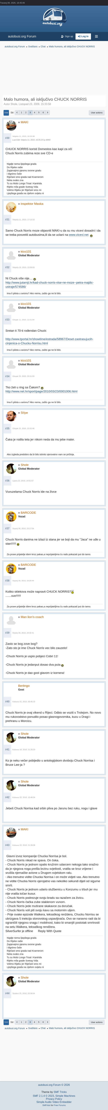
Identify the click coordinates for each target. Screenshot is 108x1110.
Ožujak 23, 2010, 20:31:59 (23, 376)
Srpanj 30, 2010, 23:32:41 (23, 633)
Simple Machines (65, 1095)
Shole (25, 465)
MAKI (24, 122)
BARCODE (28, 512)
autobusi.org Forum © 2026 (54, 1085)
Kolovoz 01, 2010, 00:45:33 (24, 702)
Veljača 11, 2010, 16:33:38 (24, 136)
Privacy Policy (54, 1099)
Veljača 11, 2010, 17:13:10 (24, 220)
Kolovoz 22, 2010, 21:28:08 (24, 845)
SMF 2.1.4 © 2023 (43, 1095)
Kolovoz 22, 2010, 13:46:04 (24, 797)
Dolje (6, 113)
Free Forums (60, 1105)
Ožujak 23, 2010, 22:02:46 (23, 428)
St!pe (24, 412)
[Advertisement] (54, 72)
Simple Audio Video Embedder (54, 1102)
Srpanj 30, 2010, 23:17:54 (23, 528)
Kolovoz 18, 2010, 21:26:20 (24, 750)
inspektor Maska (32, 203)
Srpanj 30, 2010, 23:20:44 (23, 581)
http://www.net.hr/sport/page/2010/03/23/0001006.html (41, 391)
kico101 (26, 251)
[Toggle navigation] (96, 36)
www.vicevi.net (79, 234)
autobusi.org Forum (22, 36)
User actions (96, 112)
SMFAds (46, 1105)
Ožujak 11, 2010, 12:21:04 (23, 320)
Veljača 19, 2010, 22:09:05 (24, 267)
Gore (6, 1022)
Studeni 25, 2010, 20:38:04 (24, 993)
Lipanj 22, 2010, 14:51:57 (23, 481)
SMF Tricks (60, 1092)
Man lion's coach (32, 617)
